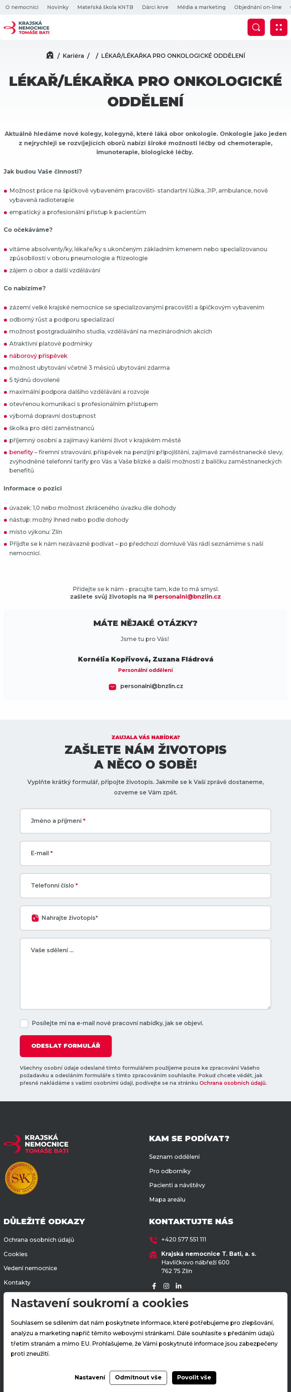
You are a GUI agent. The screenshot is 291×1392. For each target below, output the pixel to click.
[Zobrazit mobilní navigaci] (278, 27)
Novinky (58, 7)
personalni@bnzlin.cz (151, 686)
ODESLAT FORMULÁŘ (65, 1045)
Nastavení (90, 1377)
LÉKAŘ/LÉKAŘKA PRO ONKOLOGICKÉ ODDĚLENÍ (173, 55)
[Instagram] (167, 1286)
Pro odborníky (170, 1171)
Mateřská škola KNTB (105, 7)
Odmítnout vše (138, 1377)
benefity (21, 452)
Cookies (16, 1254)
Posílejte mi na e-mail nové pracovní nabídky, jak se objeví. (117, 1023)
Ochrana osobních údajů (232, 1083)
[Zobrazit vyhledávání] (256, 27)
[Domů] (50, 55)
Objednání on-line (258, 7)
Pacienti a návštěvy (177, 1185)
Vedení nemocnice (30, 1268)
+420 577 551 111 (183, 1239)
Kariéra (73, 55)
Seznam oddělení (174, 1156)
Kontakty (17, 1282)
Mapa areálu (167, 1199)
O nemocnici (21, 7)
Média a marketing (201, 7)
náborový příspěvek (38, 355)
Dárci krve (155, 7)
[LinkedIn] (179, 1286)
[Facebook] (155, 1286)
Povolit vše (194, 1377)
